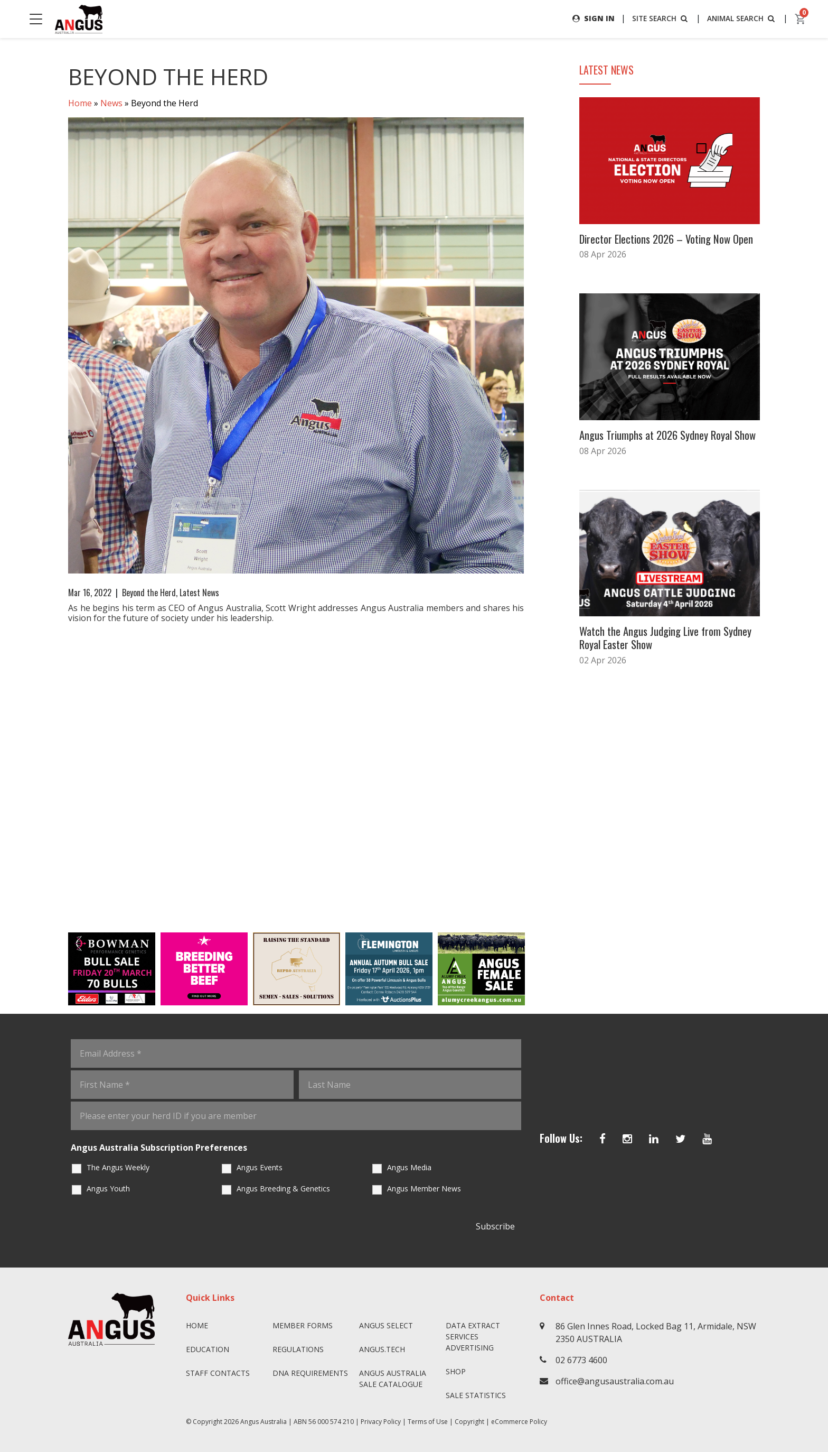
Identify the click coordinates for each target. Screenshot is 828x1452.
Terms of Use (428, 1421)
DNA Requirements (310, 1373)
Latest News (199, 592)
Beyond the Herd (149, 592)
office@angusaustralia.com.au (615, 1381)
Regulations (298, 1349)
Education (207, 1349)
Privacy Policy (381, 1421)
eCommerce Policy (519, 1421)
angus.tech (382, 1349)
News (111, 103)
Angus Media (409, 1167)
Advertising (470, 1348)
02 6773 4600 (581, 1360)
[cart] (800, 19)
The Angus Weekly (118, 1167)
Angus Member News (424, 1188)
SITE (658, 18)
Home (80, 103)
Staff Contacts (218, 1373)
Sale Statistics (476, 1395)
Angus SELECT (386, 1325)
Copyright (469, 1421)
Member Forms (302, 1325)
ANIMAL (741, 18)
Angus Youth (108, 1188)
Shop (456, 1371)
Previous (57, 969)
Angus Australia (263, 1421)
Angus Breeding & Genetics (283, 1188)
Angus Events (260, 1167)
